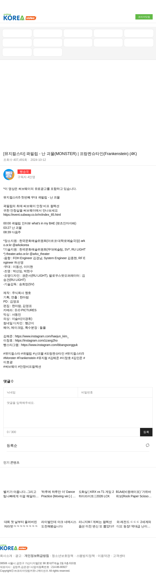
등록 (146, 431)
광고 (18, 555)
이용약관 (104, 555)
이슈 (108, 42)
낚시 (17, 42)
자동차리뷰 (108, 32)
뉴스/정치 (78, 32)
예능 (78, 42)
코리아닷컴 (144, 17)
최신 (17, 32)
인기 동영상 (48, 32)
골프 (139, 32)
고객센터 (119, 555)
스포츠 (139, 42)
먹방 (17, 51)
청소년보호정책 (62, 555)
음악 (47, 51)
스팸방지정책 (85, 555)
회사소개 (6, 555)
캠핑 (47, 42)
